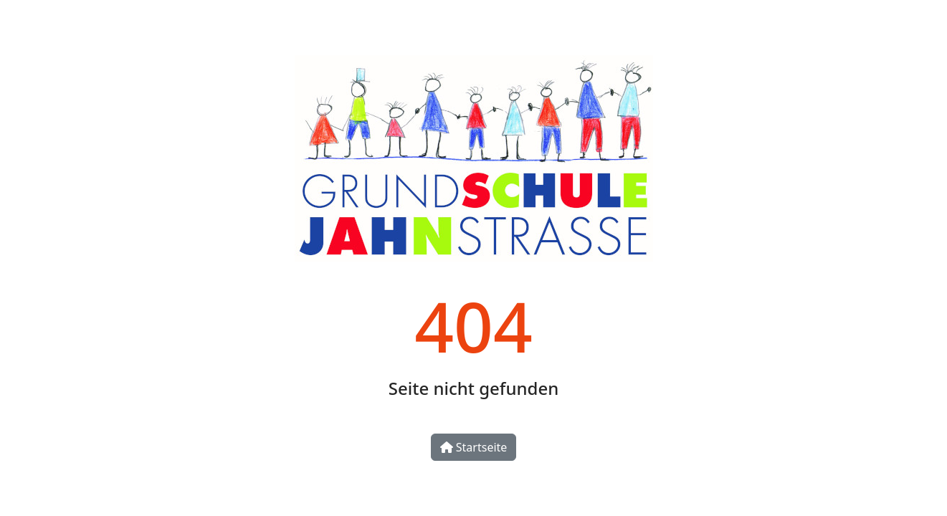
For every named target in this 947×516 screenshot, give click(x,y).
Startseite (474, 447)
